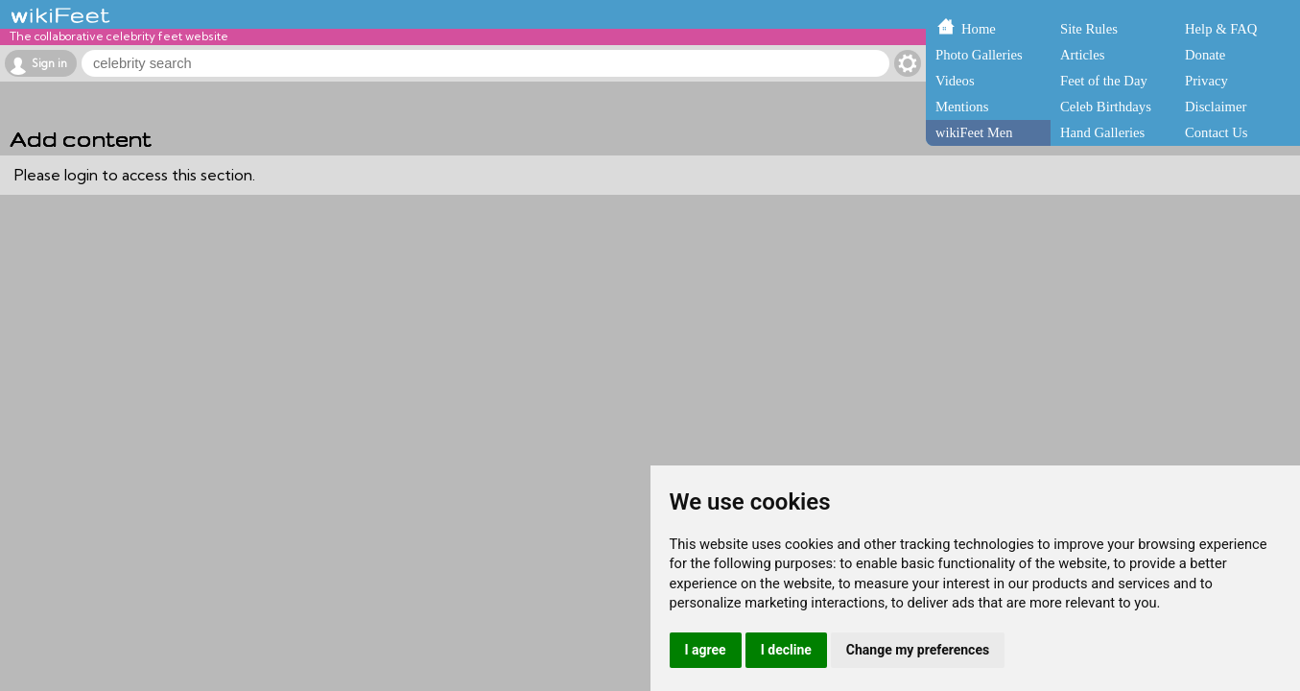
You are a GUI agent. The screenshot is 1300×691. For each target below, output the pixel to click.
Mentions (961, 106)
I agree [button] (705, 649)
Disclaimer (1215, 106)
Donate (1205, 54)
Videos (955, 80)
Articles (1082, 54)
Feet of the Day (1103, 80)
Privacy (1206, 80)
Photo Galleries (979, 54)
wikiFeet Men (973, 132)
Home (978, 28)
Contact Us (1216, 132)
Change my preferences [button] (917, 649)
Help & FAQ (1221, 28)
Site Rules (1089, 28)
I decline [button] (786, 649)
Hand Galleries (1102, 132)
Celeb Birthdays (1105, 106)
